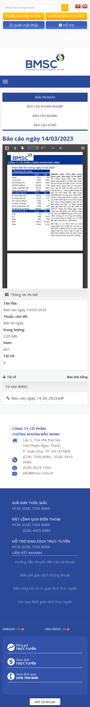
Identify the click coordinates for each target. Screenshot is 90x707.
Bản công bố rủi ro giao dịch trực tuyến (45, 588)
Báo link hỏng (77, 377)
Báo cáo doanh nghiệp (45, 106)
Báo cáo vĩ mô (45, 125)
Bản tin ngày (45, 97)
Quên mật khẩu (23, 25)
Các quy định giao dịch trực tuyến (45, 601)
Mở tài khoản (45, 701)
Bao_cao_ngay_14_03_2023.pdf (38, 398)
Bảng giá (26, 647)
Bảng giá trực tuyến (23, 16)
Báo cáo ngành (45, 116)
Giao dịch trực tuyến (66, 16)
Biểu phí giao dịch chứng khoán (45, 575)
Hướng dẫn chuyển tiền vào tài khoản (45, 561)
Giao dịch (26, 661)
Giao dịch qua (27, 676)
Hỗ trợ (66, 25)
